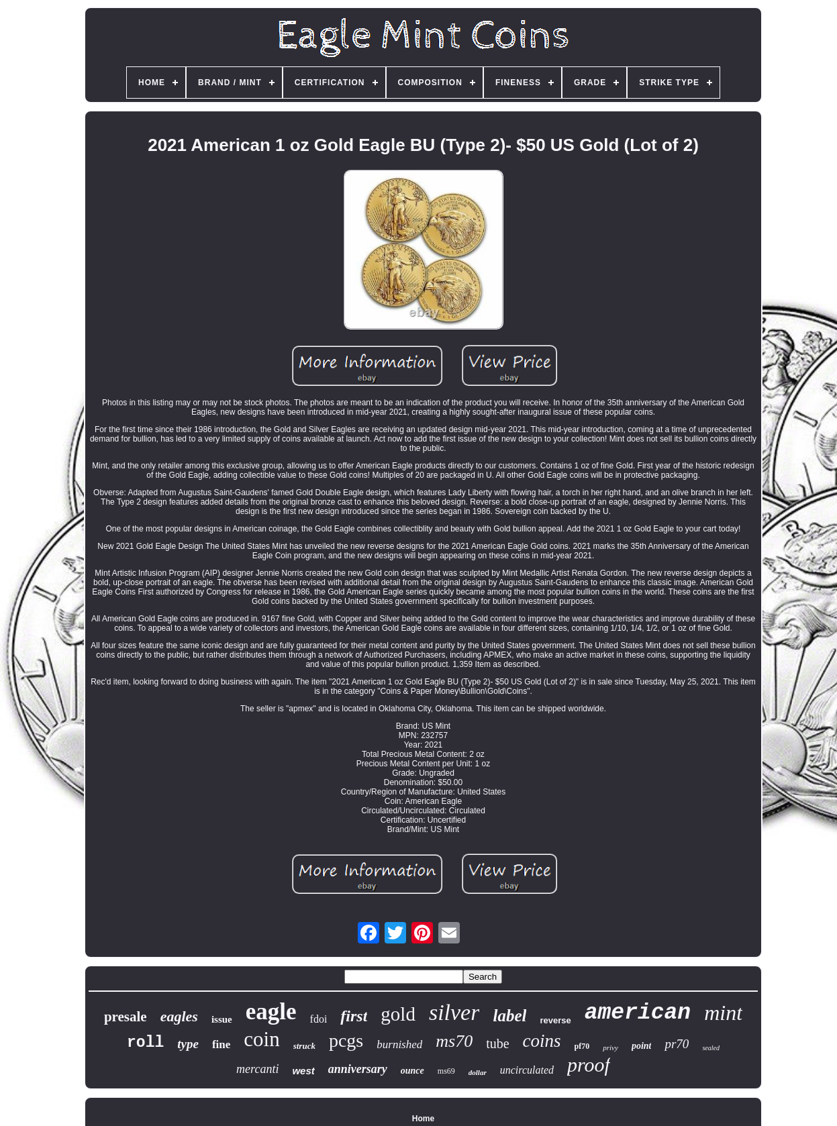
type (188, 1044)
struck (304, 1046)
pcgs (346, 1040)
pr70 (676, 1044)
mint (723, 1013)
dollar (478, 1072)
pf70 (582, 1046)
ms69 (446, 1071)
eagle (271, 1012)
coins (542, 1041)
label (509, 1016)
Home (423, 1118)
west (303, 1070)
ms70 (454, 1041)
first (353, 1016)
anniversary (357, 1069)
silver (454, 1012)
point (642, 1046)
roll (145, 1043)
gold (398, 1014)
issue (221, 1019)
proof (588, 1065)
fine (221, 1044)
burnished (399, 1044)
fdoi (319, 1019)
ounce (412, 1071)
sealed (711, 1048)
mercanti (257, 1069)
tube (497, 1043)
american (638, 1013)
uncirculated (527, 1070)
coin (261, 1039)
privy (610, 1047)
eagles (179, 1016)
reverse (555, 1020)
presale (125, 1017)
